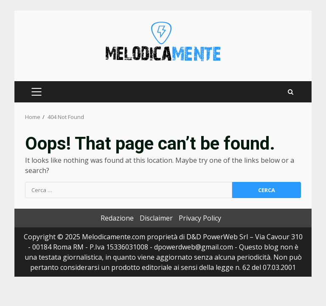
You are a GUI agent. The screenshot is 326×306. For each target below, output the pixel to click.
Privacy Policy (200, 218)
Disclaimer (156, 218)
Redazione (117, 218)
